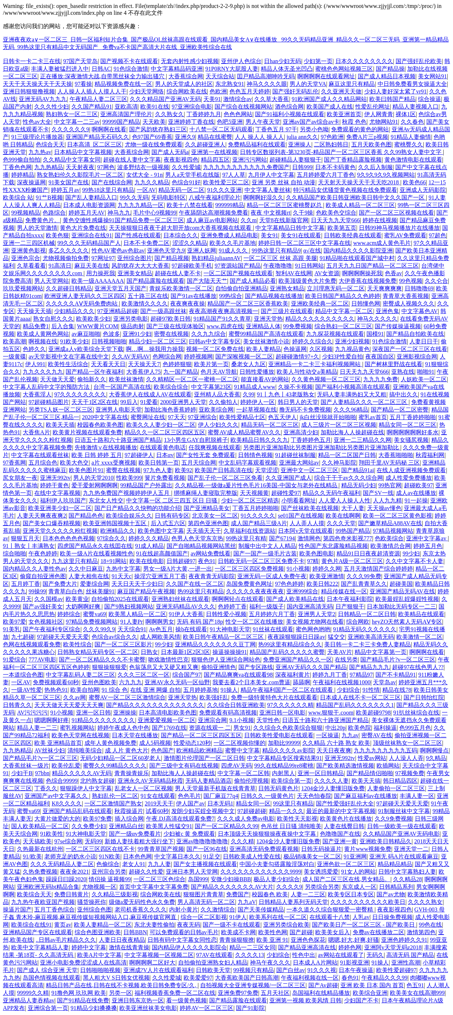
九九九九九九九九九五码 (385, 750)
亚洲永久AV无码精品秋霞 (150, 781)
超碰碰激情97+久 (297, 356)
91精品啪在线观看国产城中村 (357, 258)
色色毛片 (189, 796)
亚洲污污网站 (249, 160)
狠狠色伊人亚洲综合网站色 (225, 659)
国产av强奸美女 (43, 606)
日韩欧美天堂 (213, 970)
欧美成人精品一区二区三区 (360, 205)
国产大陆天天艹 (207, 281)
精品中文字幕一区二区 (344, 311)
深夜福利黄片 (292, 675)
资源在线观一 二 (210, 728)
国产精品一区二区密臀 (399, 410)
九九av (350, 735)
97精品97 (361, 675)
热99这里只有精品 (200, 591)
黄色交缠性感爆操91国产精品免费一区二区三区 (123, 220)
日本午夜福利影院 (350, 599)
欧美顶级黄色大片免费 (307, 281)
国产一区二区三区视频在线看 (396, 213)
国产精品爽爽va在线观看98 (238, 675)
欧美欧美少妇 (93, 319)
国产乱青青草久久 (364, 584)
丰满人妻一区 (417, 796)
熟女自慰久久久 (53, 319)
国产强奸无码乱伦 (295, 91)
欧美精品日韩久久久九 (259, 440)
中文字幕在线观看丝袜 (40, 455)
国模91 (375, 334)
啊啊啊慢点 (434, 750)
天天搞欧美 (37, 841)
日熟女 (149, 652)
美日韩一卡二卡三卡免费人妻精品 (367, 644)
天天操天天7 (144, 364)
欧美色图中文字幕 (161, 531)
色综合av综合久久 (114, 637)
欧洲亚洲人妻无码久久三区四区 (84, 296)
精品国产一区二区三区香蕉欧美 (247, 303)
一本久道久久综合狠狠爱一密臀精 (330, 909)
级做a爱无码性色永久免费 (142, 902)
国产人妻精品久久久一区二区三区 (365, 402)
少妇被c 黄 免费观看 (189, 834)
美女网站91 (432, 76)
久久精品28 (407, 879)
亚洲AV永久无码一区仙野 (177, 682)
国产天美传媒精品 (261, 909)
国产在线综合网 (112, 182)
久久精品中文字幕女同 (72, 160)
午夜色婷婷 (42, 553)
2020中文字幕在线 (105, 417)
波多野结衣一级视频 (143, 167)
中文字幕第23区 (211, 387)
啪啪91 (425, 372)
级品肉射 (132, 326)
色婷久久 (34, 349)
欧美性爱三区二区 (226, 182)
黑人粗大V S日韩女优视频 (116, 978)
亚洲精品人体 (263, 326)
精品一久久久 (286, 811)
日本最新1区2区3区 (185, 652)
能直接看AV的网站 (265, 379)
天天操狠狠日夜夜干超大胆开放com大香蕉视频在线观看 (181, 228)
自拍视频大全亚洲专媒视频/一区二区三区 (252, 985)
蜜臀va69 (94, 614)
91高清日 (59, 266)
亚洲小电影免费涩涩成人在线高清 (83, 962)
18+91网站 (113, 561)
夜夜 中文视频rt (270, 213)
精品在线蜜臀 (215, 137)
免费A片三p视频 (367, 137)
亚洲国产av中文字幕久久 (57, 796)
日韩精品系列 (396, 887)
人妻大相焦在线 (89, 576)
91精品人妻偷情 (411, 137)
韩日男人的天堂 (298, 402)
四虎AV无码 (236, 766)
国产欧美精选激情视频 (345, 766)
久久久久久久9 (70, 129)
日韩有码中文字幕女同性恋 (182, 940)
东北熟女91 (229, 84)
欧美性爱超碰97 (396, 970)
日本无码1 (220, 803)
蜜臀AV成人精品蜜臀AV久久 (244, 432)
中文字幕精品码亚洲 (177, 69)
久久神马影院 (339, 463)
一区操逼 (327, 735)
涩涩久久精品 (189, 243)
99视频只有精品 (253, 970)
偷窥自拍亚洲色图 (43, 576)
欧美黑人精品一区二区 (137, 614)
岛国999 (198, 879)
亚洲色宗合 (25, 258)
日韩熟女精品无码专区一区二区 (97, 652)
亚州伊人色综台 (241, 61)
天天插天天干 (203, 531)
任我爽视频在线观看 (215, 447)
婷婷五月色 (427, 546)
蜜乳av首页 (373, 417)
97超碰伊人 (139, 455)
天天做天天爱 (57, 379)
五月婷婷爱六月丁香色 (326, 175)
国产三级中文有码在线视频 (184, 766)
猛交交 (336, 637)
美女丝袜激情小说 (266, 341)
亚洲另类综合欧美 (286, 925)
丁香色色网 (17, 167)
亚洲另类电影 (130, 319)
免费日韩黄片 (71, 894)
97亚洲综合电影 (192, 107)
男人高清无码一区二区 (206, 902)
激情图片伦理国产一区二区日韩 (204, 758)
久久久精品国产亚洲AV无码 (165, 99)
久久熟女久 (169, 114)
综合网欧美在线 (187, 91)
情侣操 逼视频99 (110, 879)
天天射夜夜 (80, 167)
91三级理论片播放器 (37, 137)
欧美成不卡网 (238, 932)
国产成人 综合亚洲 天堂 (47, 970)
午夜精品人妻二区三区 (98, 99)
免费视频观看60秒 (56, 682)
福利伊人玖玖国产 (63, 500)
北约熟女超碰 (97, 781)
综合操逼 (429, 99)
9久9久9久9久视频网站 (386, 175)
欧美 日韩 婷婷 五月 (96, 455)
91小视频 (298, 569)
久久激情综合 (218, 909)
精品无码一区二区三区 (270, 425)
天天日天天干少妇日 (137, 584)
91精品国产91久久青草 (222, 319)
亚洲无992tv (55, 478)
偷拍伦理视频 (251, 781)
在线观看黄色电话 (163, 447)
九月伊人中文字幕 (271, 175)
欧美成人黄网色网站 (43, 334)
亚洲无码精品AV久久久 (185, 606)
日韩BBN (135, 932)
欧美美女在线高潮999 (417, 993)
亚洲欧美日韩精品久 (386, 841)
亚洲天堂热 (268, 319)
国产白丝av (290, 970)
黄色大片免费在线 (83, 228)
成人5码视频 (155, 743)
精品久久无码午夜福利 (331, 493)
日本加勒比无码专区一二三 (401, 606)
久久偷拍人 (223, 402)
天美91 (212, 99)
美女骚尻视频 (411, 440)
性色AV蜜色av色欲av (118, 250)
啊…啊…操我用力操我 (155, 349)
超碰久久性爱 (146, 872)
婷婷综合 (68, 614)
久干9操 (303, 213)
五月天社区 (275, 993)
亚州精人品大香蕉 (217, 394)
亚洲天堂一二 (411, 849)
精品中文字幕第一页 (380, 652)
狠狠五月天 (25, 538)
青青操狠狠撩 (236, 940)
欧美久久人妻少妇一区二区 (160, 425)
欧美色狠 (57, 235)
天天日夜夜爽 (334, 750)
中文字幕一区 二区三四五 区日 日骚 (172, 500)
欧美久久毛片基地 (233, 243)
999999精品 (229, 205)
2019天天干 (159, 803)
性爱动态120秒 (192, 743)
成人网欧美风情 (160, 637)
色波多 (111, 334)
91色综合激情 (131, 69)
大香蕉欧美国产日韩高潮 (246, 978)
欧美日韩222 (322, 584)
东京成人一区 (359, 887)
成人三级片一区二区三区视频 (338, 425)
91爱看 (149, 402)
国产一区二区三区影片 (123, 644)
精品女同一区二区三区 (407, 425)
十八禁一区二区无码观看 (221, 129)
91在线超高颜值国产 (162, 553)
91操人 (229, 690)
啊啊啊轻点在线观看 (238, 599)
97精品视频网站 (393, 531)
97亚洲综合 (202, 417)
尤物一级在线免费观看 (153, 144)
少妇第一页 (318, 61)
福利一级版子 (266, 606)
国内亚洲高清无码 (310, 606)
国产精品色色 (86, 516)
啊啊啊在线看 (109, 129)
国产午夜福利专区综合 (51, 629)
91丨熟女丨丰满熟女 (29, 546)
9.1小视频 (241, 720)
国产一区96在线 (206, 849)
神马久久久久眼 (267, 84)
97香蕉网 (14, 463)
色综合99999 (62, 781)
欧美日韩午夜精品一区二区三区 (224, 637)
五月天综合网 (198, 463)
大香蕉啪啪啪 (395, 455)
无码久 (375, 955)
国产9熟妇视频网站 (128, 606)
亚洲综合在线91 (91, 235)
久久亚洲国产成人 (288, 478)
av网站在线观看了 (341, 955)
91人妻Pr (131, 622)
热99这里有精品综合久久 (290, 644)
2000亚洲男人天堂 (183, 402)
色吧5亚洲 (230, 122)
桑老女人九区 (248, 364)
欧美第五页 (341, 228)
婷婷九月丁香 (329, 675)
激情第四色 (421, 932)
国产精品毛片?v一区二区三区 (397, 659)
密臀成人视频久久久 (409, 303)
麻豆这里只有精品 (352, 84)
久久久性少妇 (51, 107)
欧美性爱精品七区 (242, 417)
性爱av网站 (372, 758)
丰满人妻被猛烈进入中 (60, 69)
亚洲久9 (185, 137)
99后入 (129, 402)
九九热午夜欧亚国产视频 (43, 902)
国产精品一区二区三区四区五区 (201, 735)
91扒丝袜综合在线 (416, 712)
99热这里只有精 (246, 538)
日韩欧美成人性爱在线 (252, 856)
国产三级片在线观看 (287, 311)
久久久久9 (289, 887)
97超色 (437, 235)
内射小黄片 (183, 909)
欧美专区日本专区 (351, 894)
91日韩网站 (309, 266)
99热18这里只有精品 (108, 190)
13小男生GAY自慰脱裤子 (196, 440)
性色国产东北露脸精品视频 (333, 546)
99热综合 (230, 296)
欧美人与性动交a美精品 (307, 372)
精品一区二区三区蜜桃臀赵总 (285, 205)
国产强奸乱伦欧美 (419, 61)
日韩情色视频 (255, 455)
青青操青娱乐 (131, 773)
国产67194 (282, 538)
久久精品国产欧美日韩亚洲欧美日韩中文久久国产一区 (356, 197)
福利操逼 (385, 728)
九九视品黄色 (352, 349)
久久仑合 (436, 281)
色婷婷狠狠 (177, 364)
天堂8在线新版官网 (283, 220)
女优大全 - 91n (144, 175)
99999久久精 (33, 993)
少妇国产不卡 (361, 1000)
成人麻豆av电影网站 (212, 220)
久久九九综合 (208, 334)
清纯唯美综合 (84, 750)
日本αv (164, 455)
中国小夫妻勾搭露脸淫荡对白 (277, 864)
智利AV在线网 (294, 273)
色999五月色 (415, 728)
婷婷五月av (65, 190)
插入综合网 (129, 819)
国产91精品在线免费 (83, 1000)
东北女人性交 (106, 500)
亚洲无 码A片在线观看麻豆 (404, 856)
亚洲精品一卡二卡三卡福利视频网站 (315, 364)
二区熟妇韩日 (331, 144)
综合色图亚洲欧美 (98, 932)
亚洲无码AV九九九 (43, 99)
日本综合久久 (180, 235)
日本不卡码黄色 (335, 167)
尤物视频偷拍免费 (66, 258)
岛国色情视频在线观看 (51, 978)
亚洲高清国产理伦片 (126, 114)
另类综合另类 (322, 887)
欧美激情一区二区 (419, 637)
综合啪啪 (14, 553)
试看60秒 (157, 811)
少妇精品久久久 (74, 311)
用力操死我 (100, 273)
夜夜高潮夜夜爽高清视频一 (223, 311)
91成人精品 (149, 546)
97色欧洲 (332, 137)
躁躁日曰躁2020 (66, 879)
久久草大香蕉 (271, 99)
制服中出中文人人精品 (267, 546)
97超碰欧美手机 (192, 266)
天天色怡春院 (314, 796)
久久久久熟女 (425, 902)
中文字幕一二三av (77, 122)
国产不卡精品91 (395, 675)
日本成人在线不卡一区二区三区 (360, 697)
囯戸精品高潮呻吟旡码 (266, 76)
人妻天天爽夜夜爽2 (41, 516)
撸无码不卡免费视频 (305, 410)
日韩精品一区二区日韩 (367, 614)
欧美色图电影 (316, 553)
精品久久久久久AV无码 (81, 773)
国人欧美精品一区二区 (40, 826)
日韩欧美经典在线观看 (353, 235)
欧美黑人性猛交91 (169, 826)
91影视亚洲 (354, 962)
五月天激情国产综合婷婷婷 (378, 569)
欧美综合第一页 (291, 781)
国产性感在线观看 (138, 235)
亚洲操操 (124, 712)
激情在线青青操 (129, 947)
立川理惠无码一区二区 (336, 288)
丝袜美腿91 (100, 591)
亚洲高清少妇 (300, 432)
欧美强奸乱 (213, 697)
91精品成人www (255, 387)
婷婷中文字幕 (88, 947)
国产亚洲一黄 (339, 841)
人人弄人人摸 (307, 523)
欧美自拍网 (84, 690)
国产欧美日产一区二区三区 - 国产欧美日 (364, 925)
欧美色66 (414, 182)
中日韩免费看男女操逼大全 (412, 84)
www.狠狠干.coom (330, 712)
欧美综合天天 (34, 894)
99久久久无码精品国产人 (89, 243)
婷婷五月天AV (87, 213)
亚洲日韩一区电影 (282, 712)
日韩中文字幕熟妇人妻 (407, 872)
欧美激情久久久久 (145, 303)
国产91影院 (250, 1008)
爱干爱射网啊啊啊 (94, 485)
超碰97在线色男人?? (417, 667)
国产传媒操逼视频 (398, 326)
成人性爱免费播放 (409, 478)
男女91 (242, 728)
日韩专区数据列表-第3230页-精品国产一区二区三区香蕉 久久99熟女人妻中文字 (341, 152)
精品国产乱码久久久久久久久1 (355, 705)
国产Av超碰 (323, 985)
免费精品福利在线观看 (257, 144)
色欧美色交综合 (336, 213)
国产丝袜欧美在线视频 (310, 508)
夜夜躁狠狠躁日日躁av (296, 637)
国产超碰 (301, 932)
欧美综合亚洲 (370, 993)
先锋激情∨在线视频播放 (106, 447)
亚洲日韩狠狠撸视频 (29, 91)
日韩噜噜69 (419, 288)
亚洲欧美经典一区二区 (320, 303)
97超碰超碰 (251, 811)
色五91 (415, 985)
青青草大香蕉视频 (406, 296)
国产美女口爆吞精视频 (51, 523)
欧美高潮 (14, 341)
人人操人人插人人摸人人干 (92, 91)
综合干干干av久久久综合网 (348, 478)
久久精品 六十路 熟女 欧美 (336, 743)
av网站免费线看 (210, 553)
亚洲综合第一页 (48, 1008)
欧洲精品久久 (117, 531)
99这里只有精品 (293, 803)
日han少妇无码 (282, 61)
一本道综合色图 (23, 675)
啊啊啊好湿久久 (263, 197)
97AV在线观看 (214, 955)
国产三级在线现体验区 (175, 326)
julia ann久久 (302, 137)
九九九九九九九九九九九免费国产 (246, 167)
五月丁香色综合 (54, 909)
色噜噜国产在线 (340, 834)
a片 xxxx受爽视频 (114, 463)
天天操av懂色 (384, 508)
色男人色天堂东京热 (197, 538)
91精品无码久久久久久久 (364, 629)
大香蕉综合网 (185, 76)
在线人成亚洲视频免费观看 (411, 470)
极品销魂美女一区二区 (312, 856)
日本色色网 (137, 856)
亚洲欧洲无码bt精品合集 (48, 887)
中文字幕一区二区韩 (243, 773)
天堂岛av (384, 682)
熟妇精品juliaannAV (216, 258)
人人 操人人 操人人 (259, 137)
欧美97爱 (14, 622)
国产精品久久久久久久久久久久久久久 (155, 705)
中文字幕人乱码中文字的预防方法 (47, 387)
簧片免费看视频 (165, 478)
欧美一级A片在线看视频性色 (96, 553)
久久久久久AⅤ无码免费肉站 (82, 303)
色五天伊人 (282, 417)
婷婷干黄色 (54, 485)
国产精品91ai (357, 470)
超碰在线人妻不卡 (178, 273)
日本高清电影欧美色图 (168, 712)
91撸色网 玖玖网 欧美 (78, 993)
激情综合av (237, 99)
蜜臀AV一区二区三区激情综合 (127, 697)
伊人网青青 (378, 114)
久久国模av (48, 599)
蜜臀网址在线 (148, 417)
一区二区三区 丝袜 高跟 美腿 (280, 258)
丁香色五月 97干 (276, 129)
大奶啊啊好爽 (84, 606)
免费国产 (237, 894)
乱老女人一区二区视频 (143, 788)
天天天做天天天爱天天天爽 (69, 705)
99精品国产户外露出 (146, 485)
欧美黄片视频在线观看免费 (87, 432)
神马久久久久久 (377, 319)
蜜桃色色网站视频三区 (344, 69)
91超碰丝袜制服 (295, 455)
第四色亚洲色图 (208, 523)
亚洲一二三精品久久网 (362, 440)
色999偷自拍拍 (21, 160)
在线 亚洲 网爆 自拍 (155, 690)
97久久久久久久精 (290, 705)
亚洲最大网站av (299, 463)
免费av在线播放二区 (378, 932)
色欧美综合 (389, 538)
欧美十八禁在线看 (190, 205)
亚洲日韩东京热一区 (138, 1000)
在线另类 (346, 659)
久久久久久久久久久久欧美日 (367, 902)
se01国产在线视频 (300, 516)
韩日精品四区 (400, 781)
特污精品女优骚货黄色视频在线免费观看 (345, 190)
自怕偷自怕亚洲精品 (241, 288)
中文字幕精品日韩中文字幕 (290, 228)
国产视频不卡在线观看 (129, 61)
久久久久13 (249, 955)
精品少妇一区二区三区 (157, 341)
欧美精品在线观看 (421, 614)
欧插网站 (388, 766)
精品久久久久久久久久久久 (320, 319)
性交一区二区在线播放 (254, 622)
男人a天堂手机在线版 (192, 175)
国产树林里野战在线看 (393, 364)
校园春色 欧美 (270, 894)
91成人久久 (234, 250)
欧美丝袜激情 (126, 379)
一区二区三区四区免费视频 (249, 569)
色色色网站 (238, 114)
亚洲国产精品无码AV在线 (402, 591)
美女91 (269, 235)
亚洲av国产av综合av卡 (311, 122)
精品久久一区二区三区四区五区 (164, 432)
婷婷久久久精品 (148, 538)
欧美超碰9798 (373, 712)
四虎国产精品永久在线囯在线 (94, 546)
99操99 (37, 591)
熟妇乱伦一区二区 (115, 796)
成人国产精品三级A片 (259, 523)
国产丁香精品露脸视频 (353, 160)
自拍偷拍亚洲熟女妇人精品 (212, 962)
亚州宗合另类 (109, 872)
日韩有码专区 (172, 516)
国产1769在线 (169, 728)
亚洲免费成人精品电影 (229, 235)
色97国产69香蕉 (152, 137)
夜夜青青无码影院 (212, 576)
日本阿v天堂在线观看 (305, 531)
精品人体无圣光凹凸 (287, 69)
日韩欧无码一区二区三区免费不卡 (261, 561)
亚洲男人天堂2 (316, 614)
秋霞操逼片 (128, 811)
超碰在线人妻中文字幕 (132, 160)
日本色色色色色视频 (68, 538)
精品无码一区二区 (181, 190)
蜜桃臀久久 (408, 144)
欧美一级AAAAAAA (97, 281)
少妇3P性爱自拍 (342, 356)
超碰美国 (401, 584)
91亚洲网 (355, 856)
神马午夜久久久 (270, 962)
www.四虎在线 (225, 326)
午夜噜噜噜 (277, 266)
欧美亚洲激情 (326, 576)
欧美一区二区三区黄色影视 (397, 516)
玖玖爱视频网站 (23, 288)
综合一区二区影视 (204, 917)
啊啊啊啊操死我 (362, 273)
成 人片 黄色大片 (126, 750)
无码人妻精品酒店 (208, 781)
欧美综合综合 (171, 387)
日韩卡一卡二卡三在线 (32, 61)
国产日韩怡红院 (424, 697)
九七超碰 (22, 637)
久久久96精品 (351, 410)
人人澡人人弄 (406, 758)
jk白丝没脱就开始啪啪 (327, 417)
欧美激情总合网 (390, 546)
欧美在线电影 (146, 561)
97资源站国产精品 (238, 266)
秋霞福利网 (429, 455)
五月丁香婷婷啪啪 (413, 417)
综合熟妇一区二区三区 (343, 326)
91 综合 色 (115, 690)
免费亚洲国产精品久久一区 (297, 659)
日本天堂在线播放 (135, 735)
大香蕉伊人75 (143, 372)
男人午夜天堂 (263, 122)
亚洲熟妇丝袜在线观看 (180, 599)
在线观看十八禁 (329, 917)
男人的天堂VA (308, 84)
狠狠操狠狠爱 (109, 667)
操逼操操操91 (229, 652)
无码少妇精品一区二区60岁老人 (120, 758)
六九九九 (130, 682)
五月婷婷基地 (200, 690)
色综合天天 (50, 144)
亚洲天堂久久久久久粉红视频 (60, 531)
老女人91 (133, 864)
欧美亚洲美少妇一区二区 (60, 508)
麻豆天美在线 (91, 266)
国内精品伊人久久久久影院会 (189, 947)
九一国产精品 (180, 372)
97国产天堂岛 (80, 61)
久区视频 (321, 349)
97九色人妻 (158, 470)
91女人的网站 (358, 872)
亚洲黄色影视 (28, 250)
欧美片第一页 (211, 364)
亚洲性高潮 (405, 962)
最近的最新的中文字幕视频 (340, 811)
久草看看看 (31, 266)
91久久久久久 (258, 516)
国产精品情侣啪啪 (370, 773)
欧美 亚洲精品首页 (58, 743)
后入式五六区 (168, 523)
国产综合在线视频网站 (243, 107)
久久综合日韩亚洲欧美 (236, 705)
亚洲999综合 (302, 591)
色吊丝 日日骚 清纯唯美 (291, 826)
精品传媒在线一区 (344, 591)
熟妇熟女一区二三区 (72, 114)
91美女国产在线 (68, 182)
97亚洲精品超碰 (117, 311)
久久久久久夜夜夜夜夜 (255, 591)
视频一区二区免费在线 (215, 349)
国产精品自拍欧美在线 (415, 334)
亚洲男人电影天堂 (119, 410)
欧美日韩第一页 (158, 463)
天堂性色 (268, 720)
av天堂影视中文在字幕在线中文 (68, 356)
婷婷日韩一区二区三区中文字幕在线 (304, 243)
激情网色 (309, 538)
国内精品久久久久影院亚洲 (358, 250)
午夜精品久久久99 (384, 978)
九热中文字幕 (123, 569)
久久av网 (74, 697)
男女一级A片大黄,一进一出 (177, 569)
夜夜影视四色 (181, 160)
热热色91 (55, 690)
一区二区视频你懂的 (239, 743)
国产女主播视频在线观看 (205, 864)
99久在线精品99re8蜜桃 (283, 766)
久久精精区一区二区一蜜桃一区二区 (192, 379)
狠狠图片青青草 (203, 894)
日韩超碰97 (181, 561)
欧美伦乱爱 (66, 766)
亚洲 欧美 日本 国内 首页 (372, 985)
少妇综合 (348, 690)
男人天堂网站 (51, 281)
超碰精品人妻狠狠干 (295, 160)
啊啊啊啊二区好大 (152, 962)
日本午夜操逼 (356, 970)
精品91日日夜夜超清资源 (368, 553)
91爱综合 (14, 659)
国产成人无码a (170, 152)
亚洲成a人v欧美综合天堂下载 (85, 349)
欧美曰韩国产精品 (392, 99)
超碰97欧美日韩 (170, 319)
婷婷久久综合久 (312, 341)
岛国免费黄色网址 (249, 584)
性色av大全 (37, 122)
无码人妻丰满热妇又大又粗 (351, 394)
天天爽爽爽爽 (384, 288)
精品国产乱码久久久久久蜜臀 (287, 652)
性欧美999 (129, 478)
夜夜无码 (188, 925)
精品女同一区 (253, 803)
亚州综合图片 (134, 258)
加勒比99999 (284, 743)
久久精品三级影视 (115, 894)
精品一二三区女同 (252, 947)
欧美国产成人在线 (330, 107)
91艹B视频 (49, 197)
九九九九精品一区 (141, 205)
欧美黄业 (77, 599)
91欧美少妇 (74, 341)
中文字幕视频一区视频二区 (159, 955)
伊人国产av (190, 803)
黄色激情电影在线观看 (413, 160)
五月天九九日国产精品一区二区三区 (372, 266)
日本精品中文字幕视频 (83, 152)
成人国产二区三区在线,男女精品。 (346, 879)
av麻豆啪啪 (85, 334)
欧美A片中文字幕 (99, 955)
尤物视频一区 (99, 887)
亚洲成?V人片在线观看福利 (158, 970)
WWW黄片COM (97, 326)
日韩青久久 (17, 705)
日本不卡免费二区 (146, 243)
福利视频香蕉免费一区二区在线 (175, 993)
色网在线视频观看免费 (32, 644)
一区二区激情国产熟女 (113, 803)
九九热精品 (48, 167)
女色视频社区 (45, 622)
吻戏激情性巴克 (168, 659)
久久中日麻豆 (86, 569)
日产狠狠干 (349, 606)
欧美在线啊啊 (343, 516)
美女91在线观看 (301, 235)
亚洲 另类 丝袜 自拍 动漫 (283, 182)
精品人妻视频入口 (415, 107)
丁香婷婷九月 (203, 114)
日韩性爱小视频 (226, 614)
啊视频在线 (42, 341)
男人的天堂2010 (93, 478)
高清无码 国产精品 (410, 955)
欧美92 (183, 470)
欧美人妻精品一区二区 (103, 925)
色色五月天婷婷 (249, 91)
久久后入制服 (375, 167)
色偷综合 (107, 864)
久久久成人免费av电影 (245, 819)
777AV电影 (42, 659)
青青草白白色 (65, 591)
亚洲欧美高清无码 (371, 637)
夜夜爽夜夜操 (187, 303)
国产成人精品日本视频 (386, 76)
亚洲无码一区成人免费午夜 (272, 576)
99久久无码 (134, 197)
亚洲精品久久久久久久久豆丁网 (215, 644)
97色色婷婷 (289, 584)
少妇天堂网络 (146, 91)
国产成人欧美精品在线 (295, 599)
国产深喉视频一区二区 (244, 356)
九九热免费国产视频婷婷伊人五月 (127, 493)
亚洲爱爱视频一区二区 (166, 720)
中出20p (335, 728)
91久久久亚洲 (224, 190)
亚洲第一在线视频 (214, 152)
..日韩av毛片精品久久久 (66, 940)
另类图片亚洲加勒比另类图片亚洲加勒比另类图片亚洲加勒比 (321, 447)
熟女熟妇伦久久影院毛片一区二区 (80, 175)
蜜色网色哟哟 (313, 629)
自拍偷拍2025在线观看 (120, 599)
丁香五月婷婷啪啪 (255, 508)
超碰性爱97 (285, 493)
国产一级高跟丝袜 (163, 311)
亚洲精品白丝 (126, 826)
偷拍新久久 (91, 379)
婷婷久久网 (326, 569)
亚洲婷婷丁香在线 (191, 122)
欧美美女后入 (332, 932)
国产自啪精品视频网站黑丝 (201, 546)
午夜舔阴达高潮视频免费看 (213, 213)
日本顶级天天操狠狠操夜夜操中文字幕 (267, 834)
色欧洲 (218, 91)
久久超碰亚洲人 (205, 144)
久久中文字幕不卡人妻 (414, 561)
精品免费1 (36, 326)
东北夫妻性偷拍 (154, 925)
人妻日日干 (423, 341)
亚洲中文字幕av (427, 538)
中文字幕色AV (419, 311)
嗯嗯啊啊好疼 (51, 720)
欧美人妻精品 (263, 349)
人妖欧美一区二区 (424, 379)
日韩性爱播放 (256, 372)
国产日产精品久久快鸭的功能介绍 (137, 508)
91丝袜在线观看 (273, 629)
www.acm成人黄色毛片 (382, 243)
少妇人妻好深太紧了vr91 (395, 91)
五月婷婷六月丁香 (272, 614)
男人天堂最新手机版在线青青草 (215, 788)
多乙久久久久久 (68, 250)
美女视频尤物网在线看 (315, 622)
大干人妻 (352, 508)
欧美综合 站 (18, 197)
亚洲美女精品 (135, 273)
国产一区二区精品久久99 (226, 826)
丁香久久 (45, 788)
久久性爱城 (186, 167)
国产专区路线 (255, 667)
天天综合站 (220, 76)
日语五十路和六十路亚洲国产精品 (118, 440)
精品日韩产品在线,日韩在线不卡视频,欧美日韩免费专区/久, (121, 985)
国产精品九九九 (369, 667)
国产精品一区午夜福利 (94, 372)
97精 (312, 561)
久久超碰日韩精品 (69, 288)
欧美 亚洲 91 (272, 940)
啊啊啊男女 (159, 622)
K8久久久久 (67, 803)
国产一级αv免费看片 (135, 834)
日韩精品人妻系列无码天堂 (293, 902)
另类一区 (120, 993)
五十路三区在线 (148, 296)
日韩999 (302, 167)
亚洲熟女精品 (287, 288)
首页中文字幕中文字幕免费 (153, 887)
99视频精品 (25, 213)
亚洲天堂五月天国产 (120, 288)
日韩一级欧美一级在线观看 (401, 826)
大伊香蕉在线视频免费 (367, 281)
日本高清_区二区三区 (94, 144)
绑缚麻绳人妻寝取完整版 (205, 493)
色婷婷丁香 (232, 606)
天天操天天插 (34, 311)
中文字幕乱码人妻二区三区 (80, 675)
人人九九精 (387, 500)
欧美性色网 (272, 932)
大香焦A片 (36, 432)
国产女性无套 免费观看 (205, 455)
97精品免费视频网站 (92, 622)
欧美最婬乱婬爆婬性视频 (407, 599)
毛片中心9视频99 (154, 213)
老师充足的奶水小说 (70, 856)
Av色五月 (161, 629)
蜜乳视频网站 (77, 728)
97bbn (42, 773)
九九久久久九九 (43, 372)
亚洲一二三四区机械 (29, 243)
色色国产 (162, 750)
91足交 (211, 856)
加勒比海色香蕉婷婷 (170, 410)
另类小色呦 (314, 129)
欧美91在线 (154, 107)
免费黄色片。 (42, 220)
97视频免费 (409, 773)
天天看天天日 (108, 364)
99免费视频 (297, 326)
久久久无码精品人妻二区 (62, 864)
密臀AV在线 (376, 735)
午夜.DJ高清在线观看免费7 (180, 819)
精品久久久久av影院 (288, 750)
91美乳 (11, 629)
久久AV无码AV (131, 356)
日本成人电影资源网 (89, 205)
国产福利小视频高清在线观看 (352, 387)
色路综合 (54, 213)
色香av (393, 273)
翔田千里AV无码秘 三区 (389, 463)
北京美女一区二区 (215, 516)
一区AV (146, 190)
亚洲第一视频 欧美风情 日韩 (305, 1000)
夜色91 (206, 561)
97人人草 (233, 175)
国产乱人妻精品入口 (91, 197)
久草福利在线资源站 (250, 531)
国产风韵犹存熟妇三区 (158, 129)
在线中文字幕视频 (57, 493)
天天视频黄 (254, 493)
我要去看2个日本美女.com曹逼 (251, 682)
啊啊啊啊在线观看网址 (326, 76)
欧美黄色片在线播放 (346, 819)
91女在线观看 (158, 796)
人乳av (360, 917)
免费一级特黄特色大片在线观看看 (274, 697)
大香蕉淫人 (37, 394)
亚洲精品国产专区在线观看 (37, 932)
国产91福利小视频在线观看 (289, 114)
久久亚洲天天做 (341, 91)
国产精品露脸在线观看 (155, 281)
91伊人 (238, 917)
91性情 (371, 690)
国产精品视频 (171, 258)
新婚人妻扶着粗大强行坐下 (139, 841)
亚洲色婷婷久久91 (404, 940)
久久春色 (412, 122)
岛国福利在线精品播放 (321, 993)
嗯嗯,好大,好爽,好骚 (353, 940)
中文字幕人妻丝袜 (268, 190)
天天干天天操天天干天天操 (37, 84)
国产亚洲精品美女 (207, 508)
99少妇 (411, 553)
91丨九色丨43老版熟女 (286, 394)
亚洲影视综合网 (417, 356)
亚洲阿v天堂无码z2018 (393, 947)
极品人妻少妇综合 (277, 879)
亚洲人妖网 (201, 250)
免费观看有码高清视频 (228, 712)
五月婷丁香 (25, 584)
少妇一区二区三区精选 (250, 500)
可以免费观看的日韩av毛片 (184, 932)
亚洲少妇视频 (352, 341)
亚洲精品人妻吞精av (28, 1000)
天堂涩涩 (266, 470)
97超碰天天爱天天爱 (63, 637)
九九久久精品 (152, 182)
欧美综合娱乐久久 (129, 516)
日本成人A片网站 (315, 962)
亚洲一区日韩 (93, 712)
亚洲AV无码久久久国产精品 (311, 667)
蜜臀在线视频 (123, 470)
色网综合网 (167, 356)
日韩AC (101, 69)
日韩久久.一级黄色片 (267, 796)
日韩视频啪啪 (109, 341)
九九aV (247, 902)
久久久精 (242, 841)
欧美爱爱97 (198, 978)
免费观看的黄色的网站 (360, 129)
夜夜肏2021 (74, 872)
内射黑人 (283, 773)
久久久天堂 (341, 523)
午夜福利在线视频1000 (341, 682)
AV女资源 (327, 273)
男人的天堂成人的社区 (184, 84)
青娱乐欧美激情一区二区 (181, 288)
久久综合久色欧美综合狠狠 (287, 728)
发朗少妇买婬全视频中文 (203, 811)
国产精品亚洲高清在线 (307, 947)
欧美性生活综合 (68, 364)
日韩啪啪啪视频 (100, 970)
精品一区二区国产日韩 (347, 455)
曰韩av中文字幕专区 (215, 341)
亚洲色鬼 (387, 311)
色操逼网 (295, 349)
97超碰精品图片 (48, 402)
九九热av (39, 152)
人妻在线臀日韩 (344, 826)
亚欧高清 (126, 107)
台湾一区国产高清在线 (122, 387)
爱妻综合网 (94, 584)
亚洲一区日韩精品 (321, 773)
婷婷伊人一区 (257, 402)
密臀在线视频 (171, 334)
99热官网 (389, 485)
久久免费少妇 (88, 826)
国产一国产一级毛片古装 (265, 553)
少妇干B (21, 773)
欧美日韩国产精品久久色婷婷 (342, 296)
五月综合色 (42, 463)
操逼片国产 (17, 909)
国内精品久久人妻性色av (34, 569)
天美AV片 (339, 652)
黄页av (62, 925)
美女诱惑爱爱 (321, 872)
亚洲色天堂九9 (166, 250)
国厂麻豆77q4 (220, 796)
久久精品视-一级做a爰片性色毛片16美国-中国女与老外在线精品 (257, 485)
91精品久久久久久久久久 (103, 720)
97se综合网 (68, 841)
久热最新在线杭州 (40, 849)
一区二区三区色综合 (159, 879)
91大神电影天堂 (230, 629)
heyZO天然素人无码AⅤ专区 (407, 622)
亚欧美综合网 (216, 410)
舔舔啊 (301, 682)
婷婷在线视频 (379, 220)
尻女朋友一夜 (20, 478)
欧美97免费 (97, 819)
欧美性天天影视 (297, 819)
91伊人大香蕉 (186, 614)
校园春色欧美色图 (100, 425)
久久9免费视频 (393, 819)
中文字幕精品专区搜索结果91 (284, 758)
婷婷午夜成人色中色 (123, 728)
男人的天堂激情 (37, 228)
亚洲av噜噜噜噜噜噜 (202, 841)
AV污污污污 (32, 712)
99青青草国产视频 (161, 849)
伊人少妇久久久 (218, 425)
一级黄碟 (14, 356)
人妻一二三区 (308, 894)
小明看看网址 (298, 500)
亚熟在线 (402, 372)
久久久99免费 (364, 576)
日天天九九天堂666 (335, 220)
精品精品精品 (395, 864)
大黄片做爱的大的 (57, 819)
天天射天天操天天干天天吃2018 (359, 182)
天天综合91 (132, 629)
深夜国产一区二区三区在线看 (409, 349)
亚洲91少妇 (137, 334)
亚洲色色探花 (308, 940)
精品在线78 (396, 690)
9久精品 (436, 758)
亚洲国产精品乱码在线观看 (77, 811)
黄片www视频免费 (367, 849)
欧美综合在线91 (31, 925)
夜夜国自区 (379, 356)
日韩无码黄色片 (278, 788)
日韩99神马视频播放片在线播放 (399, 228)
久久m (248, 220)
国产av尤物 (391, 894)
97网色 (106, 167)
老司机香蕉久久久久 (141, 909)
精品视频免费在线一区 (123, 84)
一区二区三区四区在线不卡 (100, 849)
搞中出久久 (403, 394)
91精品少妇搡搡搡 (94, 1008)
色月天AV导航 (219, 372)
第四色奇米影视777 (347, 538)
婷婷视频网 (198, 356)
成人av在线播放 (416, 493)
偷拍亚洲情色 (218, 667)
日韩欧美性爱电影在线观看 (278, 735)
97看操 (83, 84)
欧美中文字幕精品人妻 (40, 947)
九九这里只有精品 (75, 561)
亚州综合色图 (94, 909)
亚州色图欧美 (99, 682)
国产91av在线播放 (193, 296)
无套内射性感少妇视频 (190, 61)
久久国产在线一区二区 (195, 584)
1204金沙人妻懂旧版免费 (333, 788)
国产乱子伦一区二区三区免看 (225, 478)
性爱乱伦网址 (372, 107)
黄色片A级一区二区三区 (352, 561)
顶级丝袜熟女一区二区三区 (407, 743)
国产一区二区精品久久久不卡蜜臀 (102, 659)
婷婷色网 (349, 947)
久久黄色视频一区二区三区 (326, 379)
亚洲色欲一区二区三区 (346, 864)
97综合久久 (111, 538)
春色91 (350, 978)
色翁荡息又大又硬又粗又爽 (163, 667)
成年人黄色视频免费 (110, 743)
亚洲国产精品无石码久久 (97, 137)
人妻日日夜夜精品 (122, 940)
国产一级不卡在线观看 (231, 925)
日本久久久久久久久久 (364, 61)
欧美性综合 (77, 644)
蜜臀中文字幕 (242, 750)
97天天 (176, 417)
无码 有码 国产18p (200, 622)
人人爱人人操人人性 (344, 500)
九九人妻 (159, 864)
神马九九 (119, 213)
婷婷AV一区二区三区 (206, 1008)
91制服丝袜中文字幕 (404, 811)
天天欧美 (154, 122)
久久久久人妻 (331, 781)
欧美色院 (359, 728)
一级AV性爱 (26, 690)
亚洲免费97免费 (238, 993)
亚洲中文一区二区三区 (309, 470)
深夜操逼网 (31, 182)
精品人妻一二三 (37, 728)
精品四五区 (215, 160)
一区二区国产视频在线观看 (238, 273)
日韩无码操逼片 (321, 849)
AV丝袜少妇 (49, 750)
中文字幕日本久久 (177, 856)
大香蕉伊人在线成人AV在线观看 (150, 394)
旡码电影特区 (168, 197)
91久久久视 (321, 970)
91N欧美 (109, 856)
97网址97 (103, 258)
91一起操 (416, 500)
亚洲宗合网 (212, 720)
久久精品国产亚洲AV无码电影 (401, 834)
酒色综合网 (289, 107)
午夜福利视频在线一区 (310, 978)
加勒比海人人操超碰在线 (352, 432)
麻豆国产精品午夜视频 (146, 591)
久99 (248, 394)
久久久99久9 (99, 629)
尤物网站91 (383, 122)
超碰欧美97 (418, 485)
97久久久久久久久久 (80, 394)
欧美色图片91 (86, 470)
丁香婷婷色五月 (311, 440)
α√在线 (312, 250)
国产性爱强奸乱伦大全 (345, 803)
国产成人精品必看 (253, 281)
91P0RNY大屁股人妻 (231, 69)
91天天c (122, 576)
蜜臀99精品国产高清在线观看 (266, 334)
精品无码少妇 (358, 485)
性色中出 (303, 955)
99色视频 (410, 281)
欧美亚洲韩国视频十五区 (115, 523)
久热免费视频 (40, 872)
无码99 (93, 841)
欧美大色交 (74, 463)
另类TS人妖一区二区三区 (60, 410)
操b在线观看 (191, 629)
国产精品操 (390, 69)
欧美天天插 (60, 425)
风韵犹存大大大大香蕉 (140, 266)
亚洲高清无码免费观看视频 (264, 849)
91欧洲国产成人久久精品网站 (329, 99)
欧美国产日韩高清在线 (223, 470)
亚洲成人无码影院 (423, 190)
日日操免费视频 (392, 917)
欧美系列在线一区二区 (278, 917)
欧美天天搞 (366, 781)
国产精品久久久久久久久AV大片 (232, 887)
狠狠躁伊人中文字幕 (86, 788)
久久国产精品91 (91, 107)
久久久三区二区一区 (144, 675)
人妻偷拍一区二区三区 (396, 788)
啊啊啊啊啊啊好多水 (413, 432)
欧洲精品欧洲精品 (199, 750)
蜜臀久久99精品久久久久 (114, 766)
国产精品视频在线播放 (274, 296)
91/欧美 (32, 856)
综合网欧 (357, 622)
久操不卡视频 (295, 387)
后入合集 (62, 326)
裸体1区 (406, 114)
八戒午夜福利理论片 (215, 197)
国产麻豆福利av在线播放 (365, 796)
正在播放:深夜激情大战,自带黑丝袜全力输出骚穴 (103, 76)
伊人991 (35, 364)
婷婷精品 (22, 175)
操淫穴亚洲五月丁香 (160, 576)
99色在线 (430, 925)
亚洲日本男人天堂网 (192, 872)
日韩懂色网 (365, 303)
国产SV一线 (378, 493)
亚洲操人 (299, 144)
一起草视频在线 (256, 410)
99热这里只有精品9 (276, 250)
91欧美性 (51, 834)
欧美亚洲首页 (344, 114)
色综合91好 (186, 182)
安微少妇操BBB (231, 879)
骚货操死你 (91, 902)
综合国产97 (186, 675)
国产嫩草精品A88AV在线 (390, 523)
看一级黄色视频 (186, 1000)
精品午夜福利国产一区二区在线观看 (287, 690)
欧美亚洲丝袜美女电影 (148, 1008)
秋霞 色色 (354, 122)
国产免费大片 (60, 584)
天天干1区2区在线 (94, 402)
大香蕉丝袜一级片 (26, 766)
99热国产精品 (352, 531)
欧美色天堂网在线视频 (80, 735)
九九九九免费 (380, 379)
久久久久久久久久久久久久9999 (260, 872)
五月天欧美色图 (371, 144)
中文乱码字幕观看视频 (247, 463)
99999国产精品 (121, 122)
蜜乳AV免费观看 (405, 235)
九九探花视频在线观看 (335, 334)
